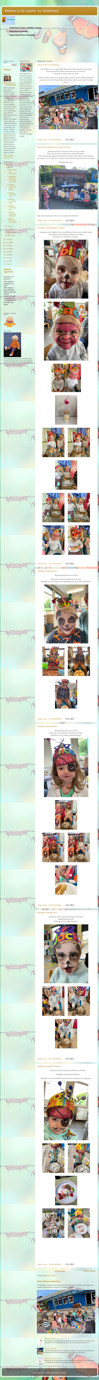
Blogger (63, 1373)
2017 (7, 258)
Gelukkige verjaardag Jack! (47, 913)
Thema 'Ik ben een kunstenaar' (48, 65)
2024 (8, 165)
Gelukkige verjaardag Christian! (48, 1066)
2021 (7, 246)
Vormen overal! (50, 1339)
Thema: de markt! (50, 1349)
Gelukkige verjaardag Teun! (47, 571)
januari (10, 236)
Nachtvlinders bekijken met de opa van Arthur (53, 147)
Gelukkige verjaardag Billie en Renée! (51, 228)
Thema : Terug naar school (53, 1359)
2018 (7, 255)
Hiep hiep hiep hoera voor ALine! (12, 221)
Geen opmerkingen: (55, 140)
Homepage (60, 1271)
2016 (7, 261)
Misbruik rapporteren (8, 270)
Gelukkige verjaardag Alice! (47, 726)
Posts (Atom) (51, 1276)
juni (9, 167)
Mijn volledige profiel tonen (8, 156)
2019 (7, 252)
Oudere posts (89, 1271)
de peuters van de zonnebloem (11, 84)
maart (10, 229)
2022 (8, 243)
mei (9, 226)
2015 (7, 264)
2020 (8, 249)
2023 (8, 239)
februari (11, 232)
